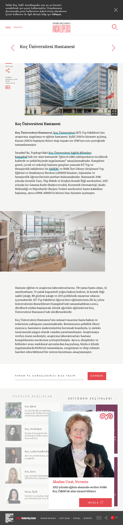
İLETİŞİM (64, 518)
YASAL (77, 518)
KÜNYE (88, 518)
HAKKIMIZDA (48, 518)
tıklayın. (57, 14)
